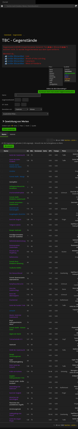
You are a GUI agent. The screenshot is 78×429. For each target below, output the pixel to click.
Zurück (5, 2)
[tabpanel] (39, 282)
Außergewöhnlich (70, 73)
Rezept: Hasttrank (15, 230)
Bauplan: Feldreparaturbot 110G (16, 377)
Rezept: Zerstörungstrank (15, 355)
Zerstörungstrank (15, 409)
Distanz (55, 73)
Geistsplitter (13, 182)
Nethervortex (13, 257)
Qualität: (66, 67)
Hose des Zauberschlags (14, 289)
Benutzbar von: (7, 109)
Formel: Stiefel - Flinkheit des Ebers (15, 166)
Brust (55, 71)
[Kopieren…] (48, 140)
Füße (55, 81)
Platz (21, 126)
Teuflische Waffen (15, 268)
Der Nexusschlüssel (15, 273)
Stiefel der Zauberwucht (17, 350)
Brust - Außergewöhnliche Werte (15, 322)
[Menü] (2, 6)
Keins (15, 126)
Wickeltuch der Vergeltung (14, 252)
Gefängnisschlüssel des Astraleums (17, 187)
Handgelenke (55, 84)
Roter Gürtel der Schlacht (14, 366)
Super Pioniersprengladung (16, 361)
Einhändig (55, 77)
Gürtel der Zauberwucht (17, 155)
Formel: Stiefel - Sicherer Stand (17, 328)
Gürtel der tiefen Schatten (14, 160)
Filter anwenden (9, 129)
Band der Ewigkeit (15, 219)
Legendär (70, 79)
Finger (55, 79)
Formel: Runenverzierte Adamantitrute (17, 278)
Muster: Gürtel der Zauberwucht (15, 316)
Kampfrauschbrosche (16, 284)
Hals (55, 82)
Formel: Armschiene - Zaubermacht (16, 203)
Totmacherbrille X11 (16, 339)
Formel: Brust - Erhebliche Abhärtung (16, 262)
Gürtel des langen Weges (15, 420)
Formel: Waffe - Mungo (17, 176)
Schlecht (70, 70)
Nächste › (67, 140)
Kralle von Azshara (15, 371)
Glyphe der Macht (15, 334)
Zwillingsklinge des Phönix (15, 414)
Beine (55, 70)
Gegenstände (17, 35)
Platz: (50, 67)
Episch (70, 77)
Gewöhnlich (70, 71)
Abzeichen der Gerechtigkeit (14, 398)
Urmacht (12, 311)
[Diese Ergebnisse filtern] (51, 140)
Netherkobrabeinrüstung (17, 241)
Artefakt (70, 81)
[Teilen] (76, 6)
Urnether (12, 171)
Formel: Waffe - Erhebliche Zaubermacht (17, 198)
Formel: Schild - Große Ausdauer (16, 382)
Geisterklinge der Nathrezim (14, 387)
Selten (70, 75)
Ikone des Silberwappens (14, 294)
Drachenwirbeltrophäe (16, 193)
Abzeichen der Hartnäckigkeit (14, 209)
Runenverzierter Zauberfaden (14, 246)
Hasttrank (12, 345)
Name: (4, 95)
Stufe (27, 126)
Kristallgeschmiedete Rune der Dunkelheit (16, 235)
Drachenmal (13, 300)
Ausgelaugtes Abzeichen (17, 214)
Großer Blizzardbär (14, 56)
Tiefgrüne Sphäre (15, 225)
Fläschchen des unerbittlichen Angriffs (16, 404)
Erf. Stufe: (5, 105)
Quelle (34, 126)
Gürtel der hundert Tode (17, 305)
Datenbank (7, 35)
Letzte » (73, 140)
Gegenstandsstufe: (8, 100)
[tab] (4, 134)
